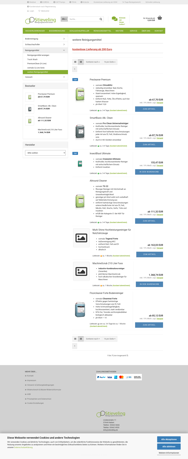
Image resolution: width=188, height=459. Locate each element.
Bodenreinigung (57, 31)
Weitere (119, 31)
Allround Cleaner (98, 180)
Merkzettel (43, 11)
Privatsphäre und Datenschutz (39, 399)
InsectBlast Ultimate (100, 153)
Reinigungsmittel (102, 31)
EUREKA (44, 2)
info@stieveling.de (110, 430)
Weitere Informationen (169, 453)
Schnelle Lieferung (152, 2)
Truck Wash (32, 59)
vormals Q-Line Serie (36, 68)
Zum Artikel (149, 109)
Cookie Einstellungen (35, 403)
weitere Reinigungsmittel (37, 72)
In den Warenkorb (149, 172)
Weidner (31, 2)
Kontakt (159, 31)
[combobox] (93, 62)
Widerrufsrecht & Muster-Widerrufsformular (44, 390)
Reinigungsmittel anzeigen (38, 55)
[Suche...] (64, 19)
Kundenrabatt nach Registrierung (41, 7)
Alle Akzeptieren (169, 439)
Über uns (146, 31)
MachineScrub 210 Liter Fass (108, 263)
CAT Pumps (59, 2)
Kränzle (85, 2)
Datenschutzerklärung (23, 447)
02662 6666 (115, 425)
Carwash (28, 77)
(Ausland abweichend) (118, 110)
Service (133, 31)
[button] (75, 62)
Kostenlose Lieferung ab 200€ (105, 2)
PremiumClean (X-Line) (37, 63)
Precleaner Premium (100, 79)
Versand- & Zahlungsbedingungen (40, 385)
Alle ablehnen (168, 446)
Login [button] (30, 11)
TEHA (72, 2)
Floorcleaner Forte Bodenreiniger (106, 293)
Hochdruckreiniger (35, 31)
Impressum (31, 380)
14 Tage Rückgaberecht (131, 2)
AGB (29, 394)
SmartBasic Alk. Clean (101, 117)
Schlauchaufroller (79, 31)
